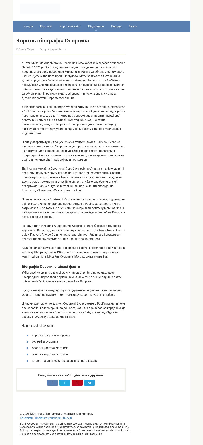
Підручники (96, 26)
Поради (116, 26)
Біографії (46, 26)
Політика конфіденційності (53, 418)
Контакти (26, 418)
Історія (28, 26)
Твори (133, 26)
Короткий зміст (70, 26)
